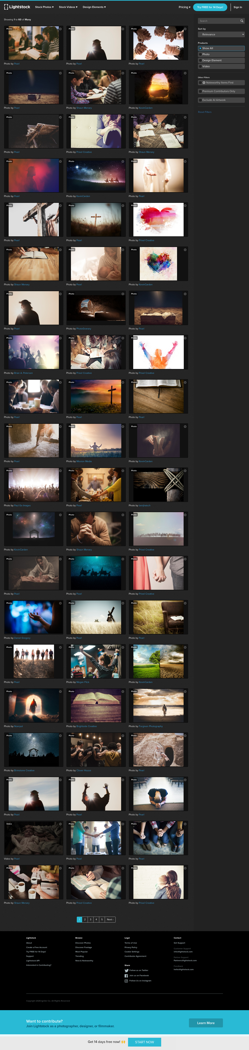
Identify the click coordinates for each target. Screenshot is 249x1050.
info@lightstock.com (183, 951)
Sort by (202, 29)
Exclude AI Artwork (214, 100)
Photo (205, 54)
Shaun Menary (84, 108)
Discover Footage (83, 947)
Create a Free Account (36, 947)
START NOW (144, 1042)
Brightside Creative (86, 726)
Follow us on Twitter (138, 970)
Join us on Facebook (139, 975)
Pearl (16, 64)
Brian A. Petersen (23, 373)
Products (203, 43)
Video (206, 66)
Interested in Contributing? (38, 965)
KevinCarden (146, 108)
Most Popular (81, 951)
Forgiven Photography (151, 726)
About (29, 942)
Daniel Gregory (22, 638)
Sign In (238, 7)
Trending (79, 956)
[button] (45, 7)
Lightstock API (33, 960)
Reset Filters (205, 112)
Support (30, 956)
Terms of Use (131, 942)
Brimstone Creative (24, 770)
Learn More (206, 1022)
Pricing (184, 7)
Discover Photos (83, 942)
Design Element (212, 60)
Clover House (83, 770)
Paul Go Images (22, 505)
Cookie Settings (132, 951)
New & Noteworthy (84, 960)
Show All (207, 48)
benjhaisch (144, 505)
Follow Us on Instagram (140, 980)
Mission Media (84, 461)
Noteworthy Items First (218, 83)
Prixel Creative (84, 152)
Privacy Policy (131, 947)
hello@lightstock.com (184, 969)
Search (242, 21)
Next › (110, 919)
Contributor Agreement (135, 956)
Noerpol (18, 726)
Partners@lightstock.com (185, 960)
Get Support (179, 942)
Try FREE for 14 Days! (210, 7)
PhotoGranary (83, 329)
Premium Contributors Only (218, 91)
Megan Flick (82, 682)
